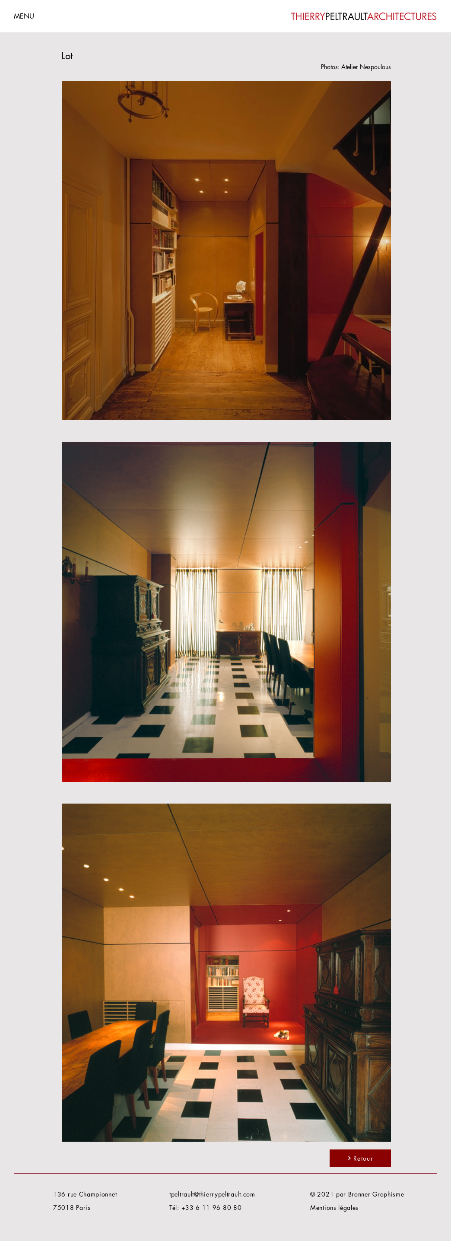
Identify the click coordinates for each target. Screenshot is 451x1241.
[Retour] (360, 1158)
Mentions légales (334, 1207)
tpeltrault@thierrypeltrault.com (212, 1194)
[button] (44, 16)
